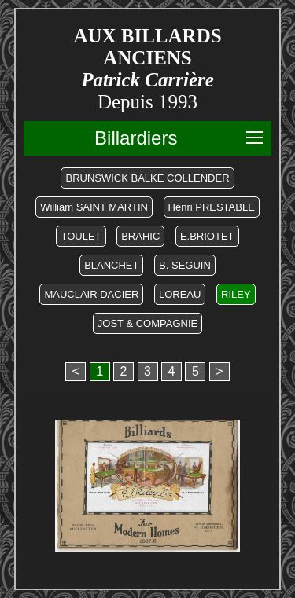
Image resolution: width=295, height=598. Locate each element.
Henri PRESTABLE (211, 207)
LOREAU (180, 294)
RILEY (236, 294)
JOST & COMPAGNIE (147, 323)
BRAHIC (140, 236)
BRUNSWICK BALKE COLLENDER (147, 178)
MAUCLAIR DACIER (91, 294)
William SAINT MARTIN (94, 207)
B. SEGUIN (185, 265)
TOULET (81, 236)
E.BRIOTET (207, 236)
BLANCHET (111, 265)
